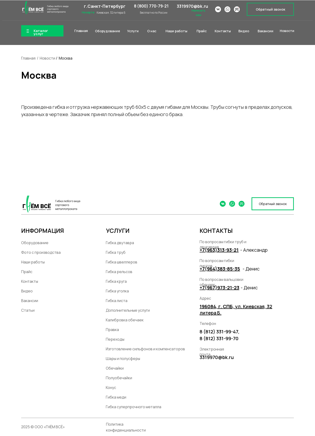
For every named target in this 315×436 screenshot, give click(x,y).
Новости (47, 58)
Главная (28, 58)
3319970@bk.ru (192, 6)
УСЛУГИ (118, 230)
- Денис (251, 269)
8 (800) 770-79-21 (151, 6)
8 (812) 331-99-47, (220, 331)
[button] (270, 9)
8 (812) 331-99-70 (219, 338)
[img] (44, 7)
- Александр (254, 250)
